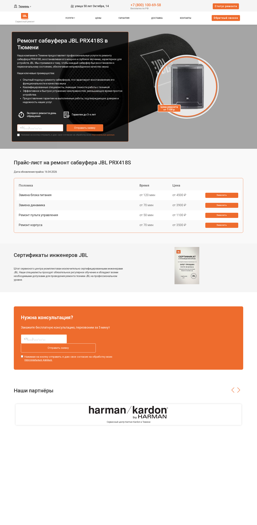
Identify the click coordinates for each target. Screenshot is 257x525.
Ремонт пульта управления (39, 222)
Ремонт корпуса (32, 235)
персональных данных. (103, 134)
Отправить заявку (80, 127)
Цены (98, 18)
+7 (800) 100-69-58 (146, 5)
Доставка (157, 18)
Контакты (185, 18)
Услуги (69, 18)
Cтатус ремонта (226, 6)
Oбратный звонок (226, 17)
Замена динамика (33, 210)
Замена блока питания (36, 197)
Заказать (221, 198)
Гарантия (124, 18)
